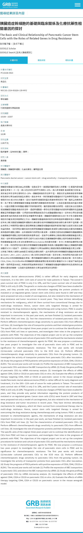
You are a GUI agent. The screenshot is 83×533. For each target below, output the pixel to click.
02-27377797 (53, 521)
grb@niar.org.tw (44, 527)
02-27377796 (34, 521)
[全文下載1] (18, 43)
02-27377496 (43, 521)
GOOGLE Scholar (8, 48)
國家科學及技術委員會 (44, 513)
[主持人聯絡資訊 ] (24, 52)
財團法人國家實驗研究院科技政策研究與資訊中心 (45, 515)
